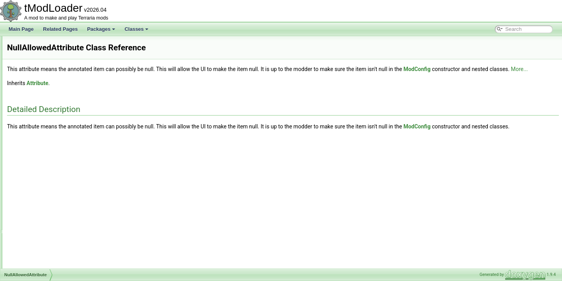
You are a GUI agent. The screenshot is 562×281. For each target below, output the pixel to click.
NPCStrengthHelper (46, 121)
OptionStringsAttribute (48, 233)
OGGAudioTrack (43, 173)
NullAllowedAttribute (47, 156)
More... (162, 78)
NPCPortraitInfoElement (51, 53)
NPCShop (36, 70)
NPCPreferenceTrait (47, 61)
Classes (136, 29)
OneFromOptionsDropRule (54, 207)
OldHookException (45, 199)
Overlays (35, 259)
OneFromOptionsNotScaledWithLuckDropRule (74, 216)
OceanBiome (39, 164)
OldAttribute (38, 190)
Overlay (34, 242)
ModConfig (514, 69)
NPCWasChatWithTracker (53, 139)
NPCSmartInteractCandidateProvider (64, 87)
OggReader (38, 182)
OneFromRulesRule (46, 225)
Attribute (135, 92)
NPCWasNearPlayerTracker (55, 147)
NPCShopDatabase (46, 79)
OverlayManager (43, 250)
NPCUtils (35, 130)
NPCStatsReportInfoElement (55, 113)
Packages (101, 29)
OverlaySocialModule (48, 267)
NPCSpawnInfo (42, 96)
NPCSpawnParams (46, 104)
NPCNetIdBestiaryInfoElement (57, 44)
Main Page (21, 29)
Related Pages (60, 29)
